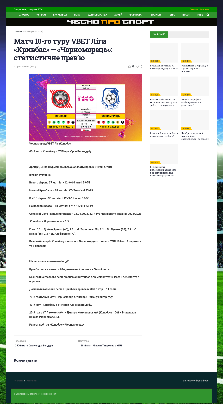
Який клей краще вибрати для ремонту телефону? (164, 134)
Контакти (204, 9)
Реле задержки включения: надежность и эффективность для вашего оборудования (163, 171)
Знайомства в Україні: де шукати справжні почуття (194, 68)
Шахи (186, 14)
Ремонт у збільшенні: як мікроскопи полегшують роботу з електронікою (163, 102)
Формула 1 (136, 14)
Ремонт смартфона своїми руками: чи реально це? (191, 102)
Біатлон (156, 14)
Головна (18, 31)
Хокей (118, 14)
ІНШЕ (200, 14)
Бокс (77, 14)
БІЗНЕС (154, 61)
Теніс (171, 14)
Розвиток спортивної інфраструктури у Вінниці (164, 67)
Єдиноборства (97, 14)
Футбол (41, 14)
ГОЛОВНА (23, 14)
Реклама (194, 9)
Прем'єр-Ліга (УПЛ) (33, 31)
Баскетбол (60, 14)
